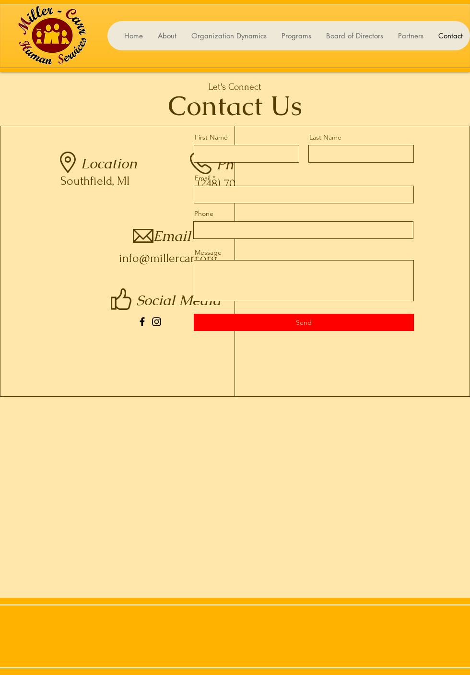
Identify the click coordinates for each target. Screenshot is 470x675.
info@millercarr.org (168, 258)
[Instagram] (157, 322)
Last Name (325, 137)
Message (208, 252)
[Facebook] (142, 322)
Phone (203, 213)
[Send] (304, 322)
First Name (211, 137)
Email (203, 178)
